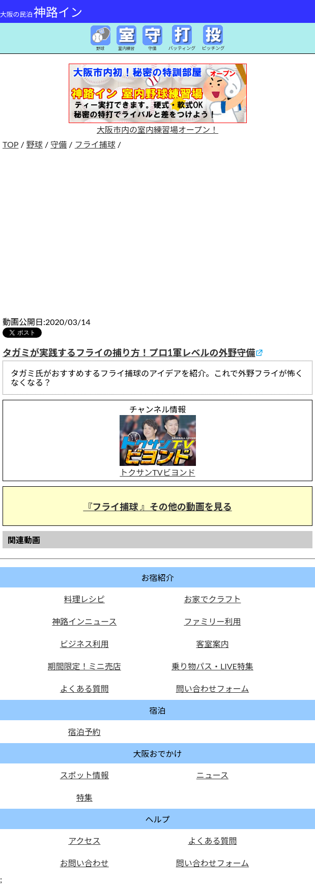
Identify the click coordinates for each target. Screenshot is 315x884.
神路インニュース (84, 621)
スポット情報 (84, 775)
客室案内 (212, 644)
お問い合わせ (84, 863)
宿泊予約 (84, 731)
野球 (34, 144)
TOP (10, 144)
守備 (58, 144)
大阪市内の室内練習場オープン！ (158, 124)
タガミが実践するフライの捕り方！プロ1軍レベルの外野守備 (129, 352)
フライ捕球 (95, 144)
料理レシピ (84, 599)
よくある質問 (84, 688)
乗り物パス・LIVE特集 (212, 666)
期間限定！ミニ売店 (84, 666)
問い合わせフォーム (212, 688)
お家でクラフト (212, 599)
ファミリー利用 (212, 621)
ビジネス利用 (84, 644)
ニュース (212, 775)
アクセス (84, 840)
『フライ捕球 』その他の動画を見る (157, 506)
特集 (84, 797)
